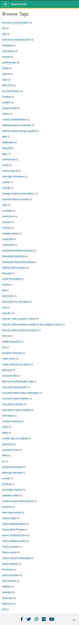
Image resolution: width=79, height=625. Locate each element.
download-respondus (13, 256)
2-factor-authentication (14, 119)
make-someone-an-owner (16, 364)
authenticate (8, 159)
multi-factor (8, 51)
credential (7, 239)
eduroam (7, 273)
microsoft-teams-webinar (15, 398)
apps (4, 153)
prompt (6, 478)
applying (6, 148)
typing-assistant (10, 575)
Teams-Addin (9, 518)
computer (7, 210)
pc (3, 461)
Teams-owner (9, 552)
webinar (6, 586)
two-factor (7, 569)
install (5, 68)
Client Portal (18, 4)
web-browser (9, 580)
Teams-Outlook (10, 546)
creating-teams (10, 233)
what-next (7, 598)
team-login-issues (11, 512)
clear (4, 205)
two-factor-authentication (15, 22)
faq (4, 290)
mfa (4, 34)
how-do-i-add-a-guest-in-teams (18, 318)
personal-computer (12, 466)
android (6, 56)
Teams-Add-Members (13, 523)
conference (8, 216)
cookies (6, 227)
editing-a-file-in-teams (14, 267)
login (4, 79)
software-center (10, 495)
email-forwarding (11, 278)
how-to (5, 335)
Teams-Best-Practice (13, 529)
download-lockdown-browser (17, 250)
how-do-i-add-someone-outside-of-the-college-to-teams (32, 324)
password (7, 444)
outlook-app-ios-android (15, 438)
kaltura (5, 73)
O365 (5, 427)
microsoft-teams (10, 91)
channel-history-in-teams (15, 199)
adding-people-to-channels (16, 125)
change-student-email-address (18, 193)
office (5, 432)
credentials (8, 244)
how (4, 307)
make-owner (9, 358)
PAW (4, 455)
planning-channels (12, 472)
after (4, 136)
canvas (6, 182)
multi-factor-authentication (16, 39)
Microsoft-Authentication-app (17, 381)
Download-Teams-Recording (17, 261)
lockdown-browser (12, 353)
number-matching (11, 421)
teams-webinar (10, 563)
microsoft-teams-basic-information (20, 392)
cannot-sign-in (9, 170)
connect (6, 222)
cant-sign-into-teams (13, 176)
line (4, 347)
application (8, 142)
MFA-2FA (7, 85)
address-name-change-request (18, 130)
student (6, 102)
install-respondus (11, 341)
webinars (7, 592)
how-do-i (6, 313)
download (7, 45)
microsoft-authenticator (14, 387)
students (6, 506)
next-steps (7, 415)
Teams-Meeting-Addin (14, 541)
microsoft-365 (9, 375)
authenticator (9, 62)
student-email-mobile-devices (18, 501)
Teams (5, 113)
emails (5, 284)
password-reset (10, 449)
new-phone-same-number (16, 409)
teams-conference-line (14, 535)
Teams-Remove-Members (16, 558)
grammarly (8, 296)
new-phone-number (12, 404)
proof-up (6, 484)
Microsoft (7, 370)
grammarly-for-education (15, 301)
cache (5, 165)
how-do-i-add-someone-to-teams (20, 330)
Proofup (6, 96)
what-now (7, 603)
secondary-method (12, 489)
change (6, 187)
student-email (9, 108)
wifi (4, 609)
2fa (4, 28)
